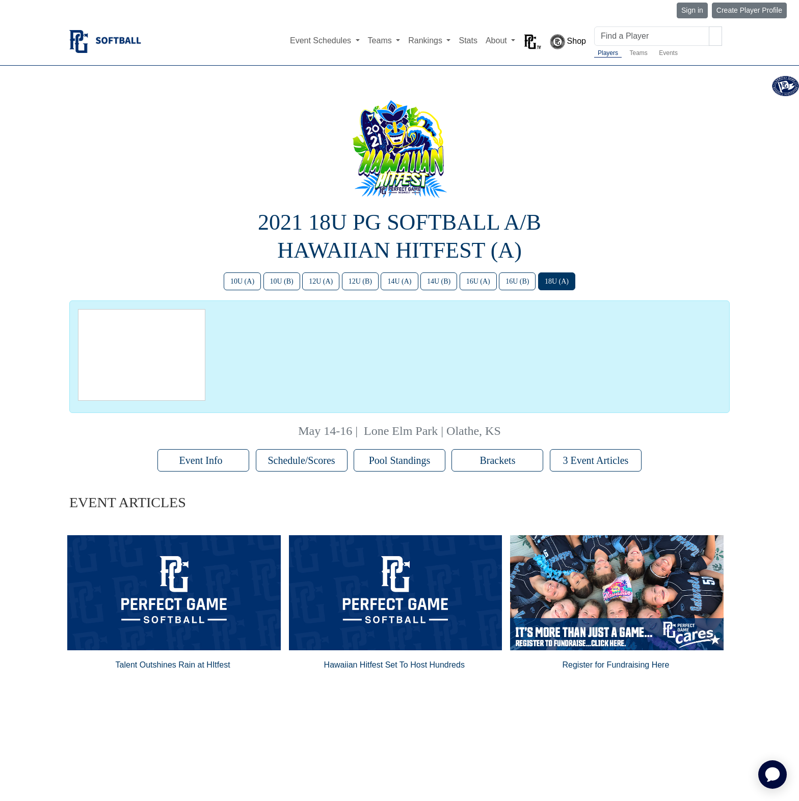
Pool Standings (400, 460)
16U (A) (478, 281)
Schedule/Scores (301, 460)
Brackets (497, 460)
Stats (468, 40)
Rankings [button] (426, 40)
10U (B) (282, 281)
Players (608, 53)
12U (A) (321, 281)
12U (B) (360, 281)
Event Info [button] (203, 460)
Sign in (692, 10)
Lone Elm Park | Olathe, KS (432, 430)
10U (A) (242, 281)
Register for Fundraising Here (615, 664)
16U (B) (517, 281)
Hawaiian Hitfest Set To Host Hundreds (394, 664)
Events (668, 53)
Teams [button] (381, 40)
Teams (638, 53)
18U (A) (557, 281)
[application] (772, 774)
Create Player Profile (749, 10)
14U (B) (438, 281)
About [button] (497, 40)
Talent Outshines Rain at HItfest (173, 664)
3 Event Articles (595, 460)
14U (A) (399, 281)
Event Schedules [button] (322, 40)
